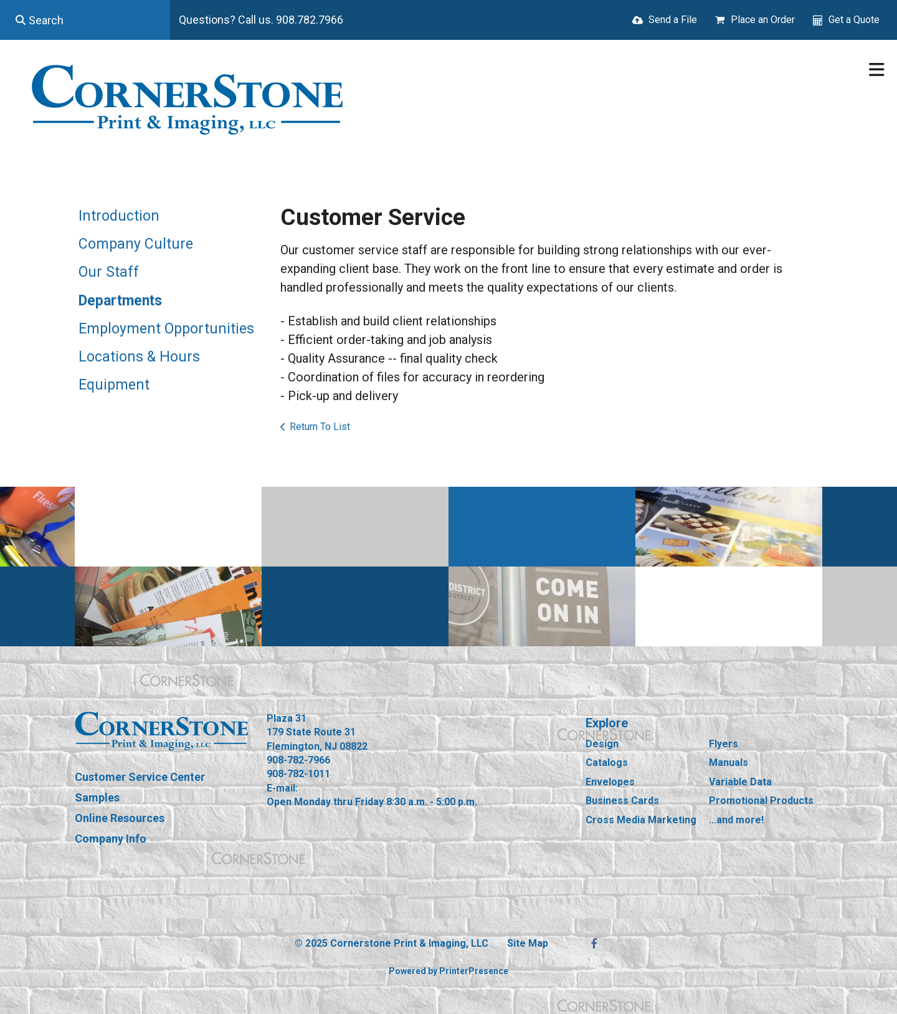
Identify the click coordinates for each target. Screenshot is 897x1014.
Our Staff (108, 272)
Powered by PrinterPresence (448, 971)
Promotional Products (761, 800)
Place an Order (763, 20)
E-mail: (282, 788)
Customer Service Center (140, 776)
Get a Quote (854, 20)
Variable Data (740, 782)
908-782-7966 (298, 760)
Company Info (110, 838)
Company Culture (135, 244)
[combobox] (85, 20)
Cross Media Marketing (641, 820)
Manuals (728, 762)
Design (602, 744)
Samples (97, 797)
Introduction (118, 216)
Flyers (723, 744)
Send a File (672, 20)
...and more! (736, 820)
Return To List (320, 427)
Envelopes (610, 782)
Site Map (527, 943)
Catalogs (607, 762)
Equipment (114, 384)
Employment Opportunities (166, 328)
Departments (120, 300)
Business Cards (622, 800)
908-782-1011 (298, 774)
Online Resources (119, 818)
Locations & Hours (139, 356)
